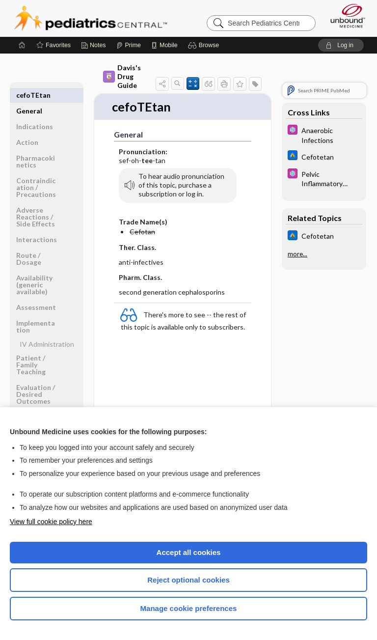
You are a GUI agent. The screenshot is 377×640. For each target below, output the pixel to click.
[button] (205, 45)
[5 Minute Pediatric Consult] (324, 134)
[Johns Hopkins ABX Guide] (324, 156)
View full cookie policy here (51, 522)
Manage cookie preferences (188, 608)
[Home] (22, 45)
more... (297, 254)
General (29, 95)
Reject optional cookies (188, 580)
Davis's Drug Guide (122, 76)
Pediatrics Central (90, 18)
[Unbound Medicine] (344, 15)
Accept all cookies (189, 552)
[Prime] (128, 45)
